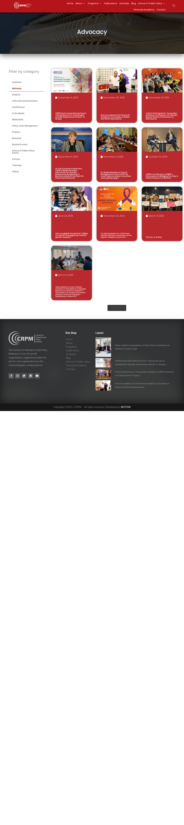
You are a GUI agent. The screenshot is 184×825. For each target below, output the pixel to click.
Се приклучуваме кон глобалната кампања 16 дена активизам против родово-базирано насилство (116, 235)
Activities (124, 3)
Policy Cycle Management (25, 126)
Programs (94, 3)
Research (16, 138)
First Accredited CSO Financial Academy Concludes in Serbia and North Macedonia (115, 117)
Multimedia (17, 119)
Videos (15, 171)
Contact (161, 9)
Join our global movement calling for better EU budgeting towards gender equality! (71, 235)
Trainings (17, 165)
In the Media (18, 113)
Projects (16, 132)
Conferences (18, 107)
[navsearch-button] (174, 6)
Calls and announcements (25, 101)
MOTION (125, 407)
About (80, 3)
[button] (117, 308)
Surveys (16, 159)
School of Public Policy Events (23, 151)
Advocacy (17, 88)
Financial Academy (144, 9)
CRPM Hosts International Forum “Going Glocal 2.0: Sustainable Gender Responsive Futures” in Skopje (70, 116)
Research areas (19, 144)
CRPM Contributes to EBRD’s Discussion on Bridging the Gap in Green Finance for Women (162, 176)
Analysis (16, 94)
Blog (133, 3)
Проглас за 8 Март (154, 237)
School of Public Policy (151, 3)
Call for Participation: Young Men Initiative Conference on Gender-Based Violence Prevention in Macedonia (162, 116)
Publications (110, 3)
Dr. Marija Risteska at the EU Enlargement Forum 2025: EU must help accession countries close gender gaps (116, 175)
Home (70, 3)
